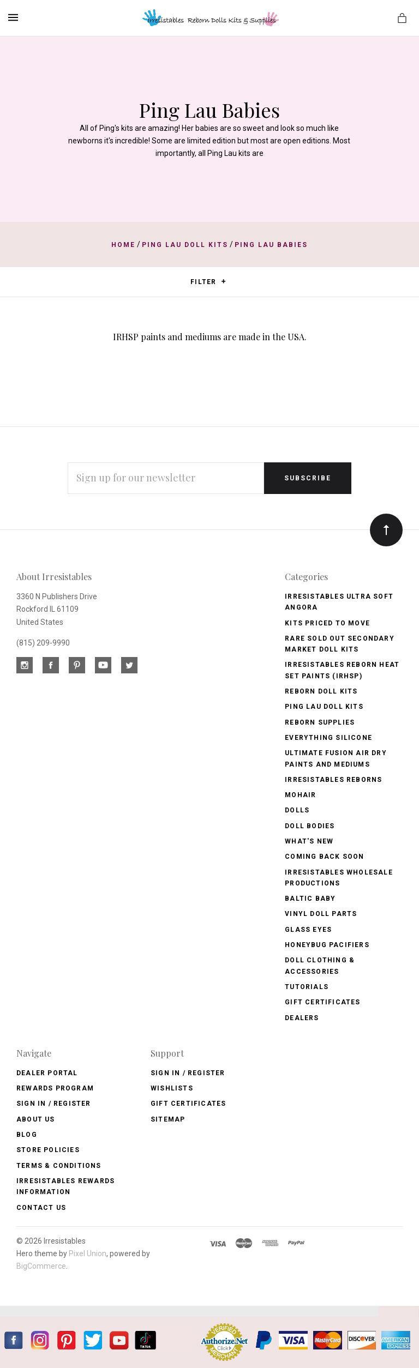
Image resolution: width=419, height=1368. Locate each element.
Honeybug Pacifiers (327, 945)
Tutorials (306, 987)
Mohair (300, 795)
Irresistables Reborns (333, 780)
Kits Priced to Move (327, 623)
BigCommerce (41, 1266)
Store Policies (48, 1150)
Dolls (297, 810)
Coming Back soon (324, 856)
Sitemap (168, 1119)
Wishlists (172, 1088)
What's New (309, 841)
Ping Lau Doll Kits (324, 706)
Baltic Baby (310, 898)
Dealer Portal (47, 1073)
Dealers (302, 1018)
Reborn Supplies (320, 722)
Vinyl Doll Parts (321, 914)
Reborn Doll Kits (321, 691)
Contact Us (41, 1208)
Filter (208, 282)
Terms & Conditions (58, 1166)
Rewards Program (55, 1088)
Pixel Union (87, 1253)
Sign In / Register (53, 1103)
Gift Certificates (322, 1002)
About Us (35, 1119)
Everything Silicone (328, 738)
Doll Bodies (309, 826)
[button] (223, 281)
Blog (26, 1134)
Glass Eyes (308, 929)
